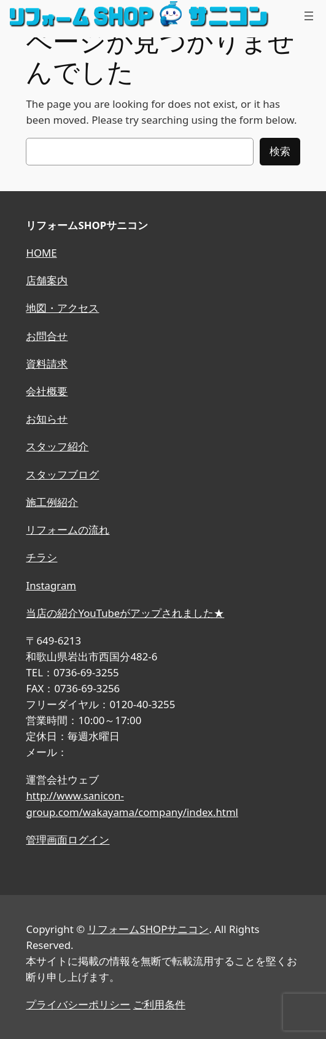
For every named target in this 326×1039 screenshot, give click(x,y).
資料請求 (47, 364)
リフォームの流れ (67, 530)
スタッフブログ (62, 474)
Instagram (51, 585)
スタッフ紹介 (57, 446)
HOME (41, 253)
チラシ (41, 557)
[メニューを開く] (308, 16)
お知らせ (47, 419)
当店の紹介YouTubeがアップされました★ (125, 613)
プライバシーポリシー (78, 1004)
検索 (280, 151)
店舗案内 (47, 280)
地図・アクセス (62, 308)
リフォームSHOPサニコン (148, 929)
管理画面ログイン (67, 840)
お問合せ (47, 336)
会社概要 (47, 391)
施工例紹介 (52, 502)
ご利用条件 (159, 1004)
